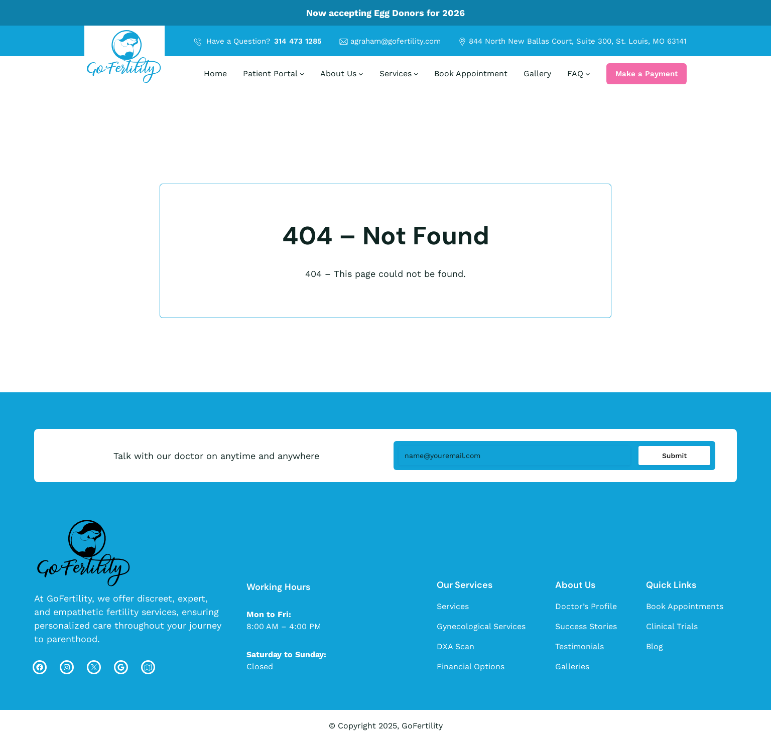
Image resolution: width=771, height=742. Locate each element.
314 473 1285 (298, 41)
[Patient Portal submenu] (302, 73)
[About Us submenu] (360, 73)
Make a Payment (646, 73)
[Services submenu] (416, 73)
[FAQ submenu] (587, 73)
